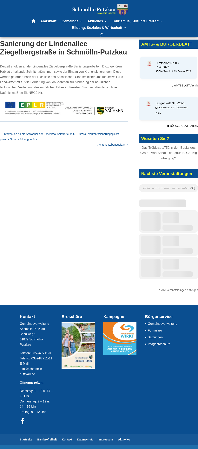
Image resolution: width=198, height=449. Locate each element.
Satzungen (155, 337)
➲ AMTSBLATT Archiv (184, 85)
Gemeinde (70, 21)
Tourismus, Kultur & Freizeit (135, 21)
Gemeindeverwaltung (162, 323)
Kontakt (67, 439)
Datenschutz (85, 439)
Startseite (26, 439)
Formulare (155, 330)
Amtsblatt (48, 21)
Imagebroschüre (159, 344)
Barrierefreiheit (47, 439)
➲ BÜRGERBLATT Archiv (182, 125)
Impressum (105, 439)
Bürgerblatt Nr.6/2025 (170, 103)
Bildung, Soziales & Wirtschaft (97, 28)
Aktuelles (95, 21)
